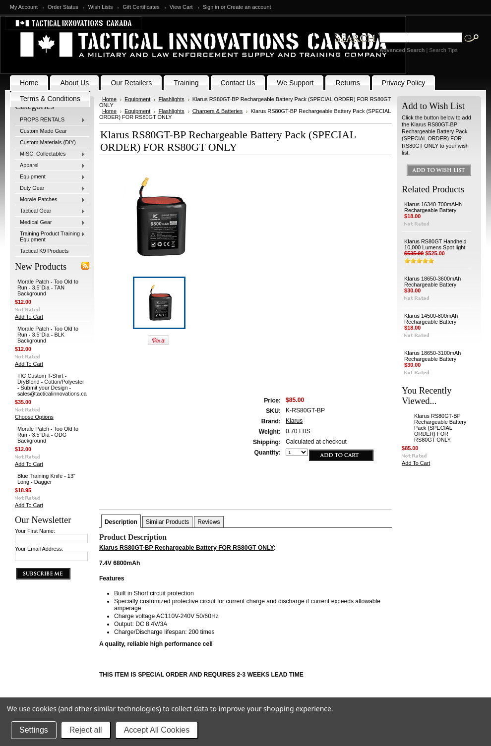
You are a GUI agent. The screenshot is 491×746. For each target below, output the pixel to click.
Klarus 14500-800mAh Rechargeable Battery (431, 319)
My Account (24, 7)
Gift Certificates (141, 7)
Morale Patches (50, 199)
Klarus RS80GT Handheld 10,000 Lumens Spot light (435, 244)
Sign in (211, 7)
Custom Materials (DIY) (48, 142)
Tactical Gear (50, 211)
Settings (33, 730)
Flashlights (171, 99)
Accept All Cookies (157, 730)
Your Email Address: (39, 549)
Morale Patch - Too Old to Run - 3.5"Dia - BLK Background (47, 335)
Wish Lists (100, 7)
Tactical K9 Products (44, 251)
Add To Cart (29, 317)
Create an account (249, 7)
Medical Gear (50, 222)
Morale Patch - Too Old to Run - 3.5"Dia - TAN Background (47, 287)
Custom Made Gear (43, 131)
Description (121, 521)
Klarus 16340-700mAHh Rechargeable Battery (433, 207)
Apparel (50, 165)
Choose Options (34, 417)
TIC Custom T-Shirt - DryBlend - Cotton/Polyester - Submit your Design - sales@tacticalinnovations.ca (52, 385)
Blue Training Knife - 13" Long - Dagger (46, 479)
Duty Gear (50, 188)
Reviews (208, 521)
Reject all (85, 730)
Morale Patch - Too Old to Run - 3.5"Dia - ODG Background (47, 435)
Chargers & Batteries (217, 111)
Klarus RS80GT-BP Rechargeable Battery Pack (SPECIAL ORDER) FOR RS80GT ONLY (440, 428)
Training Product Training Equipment (50, 236)
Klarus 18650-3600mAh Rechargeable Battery (432, 281)
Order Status (63, 7)
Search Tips (443, 50)
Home (109, 99)
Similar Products (167, 521)
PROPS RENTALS (50, 119)
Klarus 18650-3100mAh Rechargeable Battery (432, 356)
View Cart (181, 7)
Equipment (50, 176)
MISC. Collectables (50, 154)
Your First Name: (35, 531)
